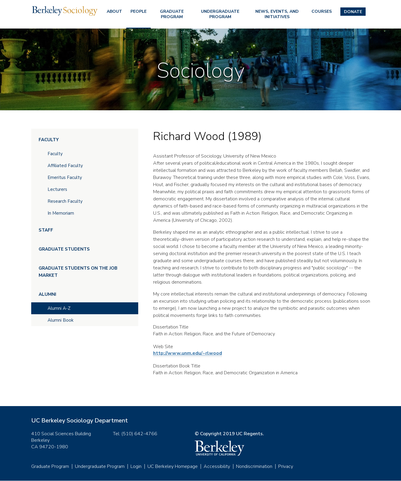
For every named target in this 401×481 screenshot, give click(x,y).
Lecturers (57, 189)
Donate (353, 12)
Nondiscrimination (254, 466)
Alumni (47, 294)
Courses (322, 11)
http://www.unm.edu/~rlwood (187, 353)
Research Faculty (65, 201)
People (138, 11)
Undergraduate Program (220, 14)
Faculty (49, 140)
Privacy (285, 466)
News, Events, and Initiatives (277, 14)
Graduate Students (64, 249)
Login (135, 466)
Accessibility (217, 466)
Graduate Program (172, 14)
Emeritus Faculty (65, 177)
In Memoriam (61, 213)
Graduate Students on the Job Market (78, 271)
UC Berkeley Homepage (172, 466)
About (114, 11)
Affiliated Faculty (65, 166)
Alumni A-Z (59, 308)
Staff (46, 230)
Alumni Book (60, 320)
